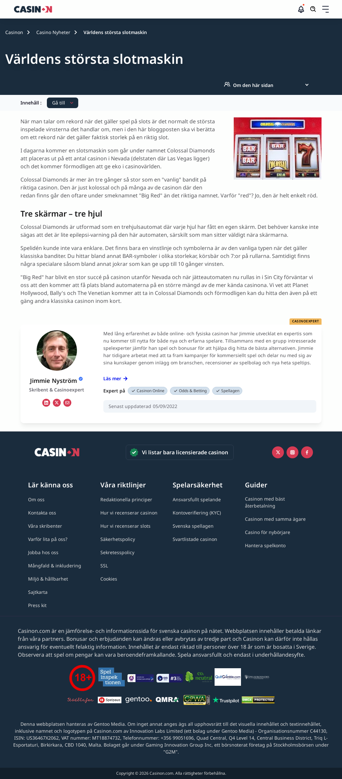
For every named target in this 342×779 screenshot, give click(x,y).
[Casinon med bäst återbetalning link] (279, 502)
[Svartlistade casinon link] (195, 539)
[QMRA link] (167, 701)
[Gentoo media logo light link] (138, 701)
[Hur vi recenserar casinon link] (128, 512)
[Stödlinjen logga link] (80, 701)
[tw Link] (57, 403)
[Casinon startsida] (155, 9)
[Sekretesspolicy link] (117, 552)
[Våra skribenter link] (45, 525)
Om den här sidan (248, 85)
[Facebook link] (307, 452)
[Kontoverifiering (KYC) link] (197, 512)
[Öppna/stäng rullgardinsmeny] (325, 9)
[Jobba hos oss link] (43, 552)
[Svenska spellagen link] (193, 525)
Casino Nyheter (53, 32)
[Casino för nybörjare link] (267, 532)
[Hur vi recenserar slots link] (125, 525)
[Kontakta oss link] (42, 512)
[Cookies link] (108, 578)
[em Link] (67, 403)
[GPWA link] (197, 701)
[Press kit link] (37, 605)
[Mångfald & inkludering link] (54, 565)
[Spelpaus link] (109, 701)
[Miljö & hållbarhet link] (48, 578)
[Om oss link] (36, 499)
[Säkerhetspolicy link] (117, 539)
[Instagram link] (292, 452)
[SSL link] (104, 565)
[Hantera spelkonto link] (265, 545)
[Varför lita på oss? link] (47, 539)
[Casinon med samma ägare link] (275, 518)
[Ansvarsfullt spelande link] (197, 499)
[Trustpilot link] (226, 701)
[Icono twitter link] (278, 452)
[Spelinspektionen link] (111, 678)
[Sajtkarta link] (38, 592)
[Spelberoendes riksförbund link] (257, 678)
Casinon (14, 32)
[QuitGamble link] (228, 678)
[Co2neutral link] (199, 678)
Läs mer (115, 378)
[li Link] (46, 403)
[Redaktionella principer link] (126, 499)
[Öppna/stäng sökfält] (313, 9)
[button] (325, 9)
